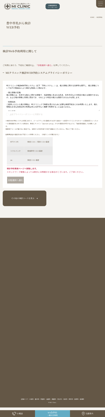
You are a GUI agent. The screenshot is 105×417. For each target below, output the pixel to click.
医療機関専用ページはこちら (53, 6)
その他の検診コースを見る (22, 198)
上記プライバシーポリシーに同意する (26, 114)
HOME (92, 17)
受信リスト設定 (33, 160)
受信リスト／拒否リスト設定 (38, 142)
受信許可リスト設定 (35, 151)
